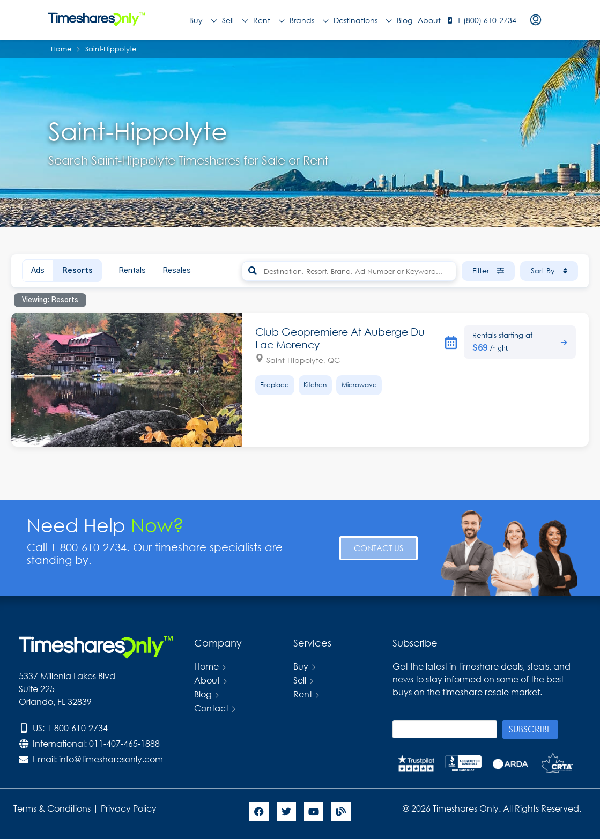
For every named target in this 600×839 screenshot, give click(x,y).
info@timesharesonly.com (111, 758)
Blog (404, 20)
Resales (176, 270)
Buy (203, 20)
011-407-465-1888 (124, 743)
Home (206, 666)
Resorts (77, 270)
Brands (309, 20)
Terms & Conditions (52, 808)
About (429, 20)
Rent (268, 20)
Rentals (132, 270)
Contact (211, 708)
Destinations (362, 20)
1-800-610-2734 (77, 727)
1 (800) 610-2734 (486, 20)
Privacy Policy (130, 808)
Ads (38, 270)
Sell (235, 20)
